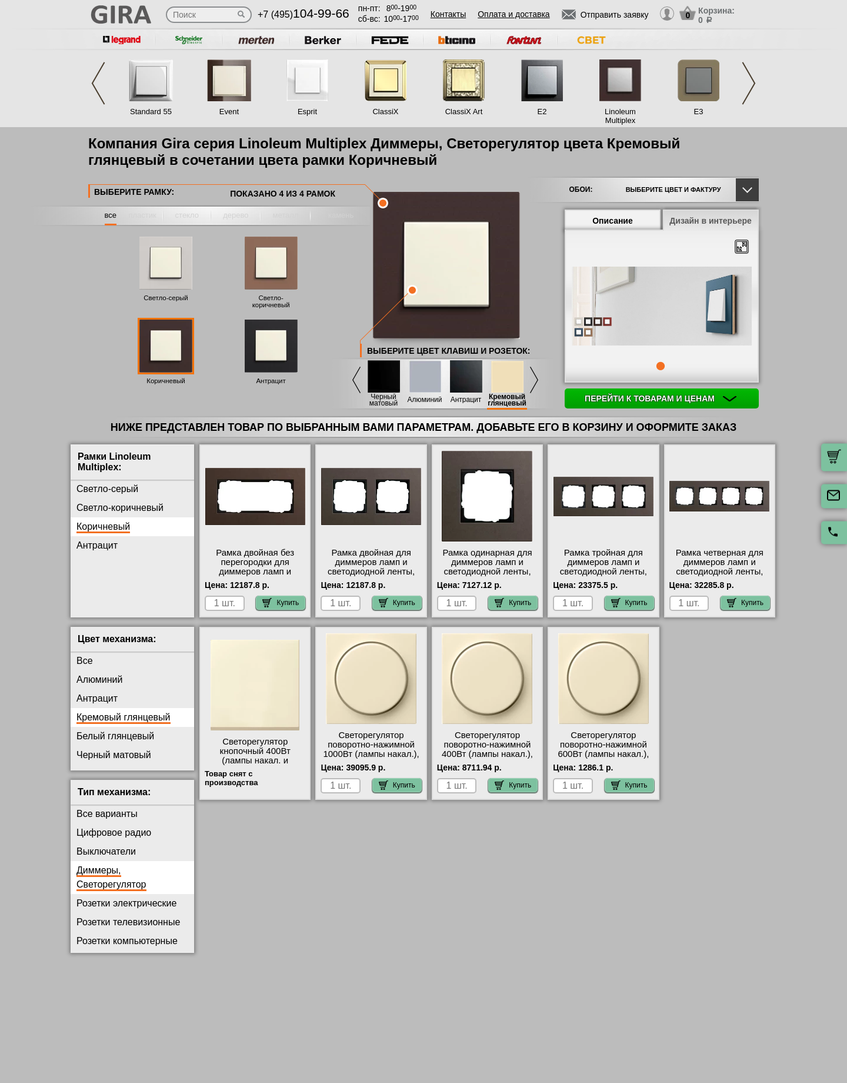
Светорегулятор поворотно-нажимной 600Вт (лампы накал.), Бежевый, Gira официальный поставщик (603, 758)
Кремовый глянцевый (507, 400)
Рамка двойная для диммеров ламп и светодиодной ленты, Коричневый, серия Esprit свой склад (371, 571)
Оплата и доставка (513, 14)
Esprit (307, 111)
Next (749, 83)
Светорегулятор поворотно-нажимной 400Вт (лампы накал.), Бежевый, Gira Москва (487, 749)
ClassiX (385, 111)
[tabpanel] (662, 307)
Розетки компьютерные (127, 941)
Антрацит (270, 380)
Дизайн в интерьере (710, 220)
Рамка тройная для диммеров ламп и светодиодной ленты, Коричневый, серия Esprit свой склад (603, 571)
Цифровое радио (113, 833)
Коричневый (165, 380)
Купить (280, 602)
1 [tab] (660, 366)
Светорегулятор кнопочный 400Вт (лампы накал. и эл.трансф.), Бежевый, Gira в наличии (255, 760)
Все (84, 661)
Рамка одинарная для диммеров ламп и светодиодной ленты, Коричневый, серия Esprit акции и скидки (487, 571)
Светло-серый (166, 297)
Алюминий (425, 400)
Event (229, 111)
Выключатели (106, 851)
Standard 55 (151, 111)
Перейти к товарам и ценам (660, 398)
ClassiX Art (464, 111)
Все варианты (107, 814)
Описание (612, 220)
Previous (98, 83)
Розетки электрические (126, 903)
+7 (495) (303, 14)
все (111, 215)
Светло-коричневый (271, 301)
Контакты (448, 14)
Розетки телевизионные (128, 922)
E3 (698, 111)
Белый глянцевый (115, 736)
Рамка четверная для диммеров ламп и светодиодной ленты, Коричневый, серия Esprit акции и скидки (719, 571)
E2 (542, 111)
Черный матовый (383, 400)
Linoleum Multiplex (620, 116)
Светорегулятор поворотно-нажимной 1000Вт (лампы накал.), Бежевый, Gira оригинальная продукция (371, 758)
